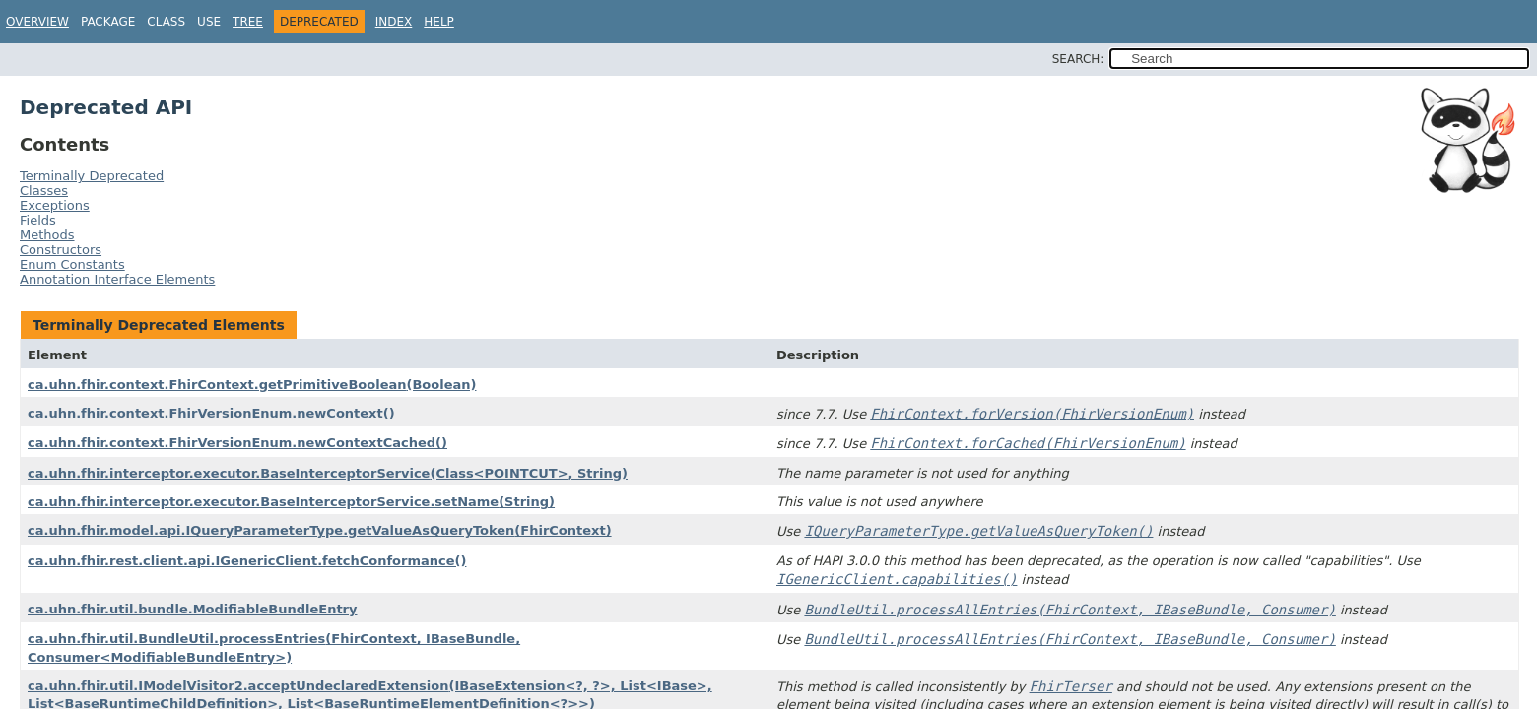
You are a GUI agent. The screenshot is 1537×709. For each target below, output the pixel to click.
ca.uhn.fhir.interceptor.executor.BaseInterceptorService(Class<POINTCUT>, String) (328, 473)
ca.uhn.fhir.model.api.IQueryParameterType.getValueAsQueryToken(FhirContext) (320, 530)
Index (394, 22)
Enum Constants (72, 264)
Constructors (60, 249)
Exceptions (55, 205)
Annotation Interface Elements (117, 279)
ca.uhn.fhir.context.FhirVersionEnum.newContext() (211, 413)
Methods (47, 234)
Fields (38, 220)
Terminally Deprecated (92, 175)
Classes (44, 190)
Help (439, 22)
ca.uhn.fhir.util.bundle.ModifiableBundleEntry (192, 609)
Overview (37, 22)
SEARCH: (1078, 59)
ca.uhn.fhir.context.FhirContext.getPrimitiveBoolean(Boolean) (252, 384)
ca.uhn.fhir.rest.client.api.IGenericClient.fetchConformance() (247, 560)
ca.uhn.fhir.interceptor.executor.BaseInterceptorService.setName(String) (291, 501)
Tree (248, 22)
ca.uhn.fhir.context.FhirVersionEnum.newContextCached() (237, 442)
